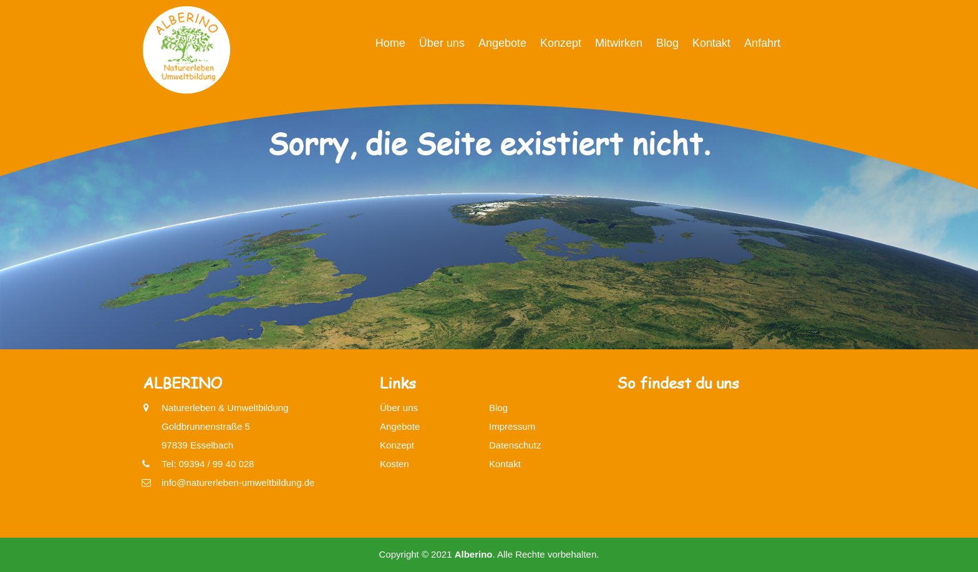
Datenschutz (515, 445)
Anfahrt (762, 43)
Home (390, 43)
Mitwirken (618, 43)
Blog (667, 43)
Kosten (394, 463)
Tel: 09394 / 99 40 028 (208, 464)
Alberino (474, 554)
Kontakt (711, 43)
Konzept (560, 43)
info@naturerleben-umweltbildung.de (238, 482)
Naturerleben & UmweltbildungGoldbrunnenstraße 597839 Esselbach (225, 424)
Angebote (502, 43)
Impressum (512, 426)
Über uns (442, 43)
